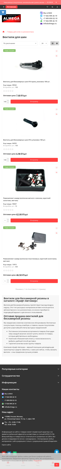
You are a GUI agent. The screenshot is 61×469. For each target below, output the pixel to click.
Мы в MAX (46, 13)
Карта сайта (6, 445)
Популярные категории (30, 369)
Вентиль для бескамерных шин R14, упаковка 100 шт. (24, 140)
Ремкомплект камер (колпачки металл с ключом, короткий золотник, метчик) (26, 199)
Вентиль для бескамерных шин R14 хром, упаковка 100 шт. (26, 81)
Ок (57, 465)
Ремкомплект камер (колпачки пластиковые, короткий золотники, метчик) (30, 260)
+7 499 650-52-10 (48, 18)
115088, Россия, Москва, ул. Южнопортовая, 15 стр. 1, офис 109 (20, 417)
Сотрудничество (30, 375)
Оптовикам (11, 7)
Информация (30, 382)
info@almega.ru (48, 23)
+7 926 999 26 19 (48, 15)
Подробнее (38, 461)
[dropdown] (4, 6)
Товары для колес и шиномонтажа (20, 32)
